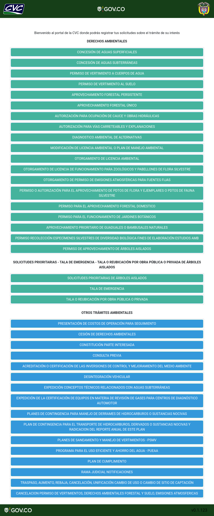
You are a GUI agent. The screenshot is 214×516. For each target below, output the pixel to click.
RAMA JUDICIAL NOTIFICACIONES (107, 472)
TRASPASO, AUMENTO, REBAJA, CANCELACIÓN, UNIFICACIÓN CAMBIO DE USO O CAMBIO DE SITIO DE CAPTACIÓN (107, 483)
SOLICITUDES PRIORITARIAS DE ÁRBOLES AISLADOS (107, 278)
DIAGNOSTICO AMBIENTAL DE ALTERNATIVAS (107, 137)
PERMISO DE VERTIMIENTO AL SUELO (107, 84)
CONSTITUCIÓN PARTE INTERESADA (107, 345)
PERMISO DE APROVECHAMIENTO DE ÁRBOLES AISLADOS (107, 249)
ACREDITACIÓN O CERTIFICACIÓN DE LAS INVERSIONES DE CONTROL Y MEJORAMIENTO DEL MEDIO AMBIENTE (106, 366)
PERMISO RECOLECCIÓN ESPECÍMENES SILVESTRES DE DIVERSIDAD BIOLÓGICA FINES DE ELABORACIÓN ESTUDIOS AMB (107, 238)
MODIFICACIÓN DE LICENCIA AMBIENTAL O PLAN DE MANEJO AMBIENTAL (107, 148)
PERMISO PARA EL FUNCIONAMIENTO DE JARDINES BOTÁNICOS (107, 217)
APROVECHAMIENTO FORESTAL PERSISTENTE (107, 95)
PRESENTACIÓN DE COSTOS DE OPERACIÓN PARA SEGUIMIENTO (107, 324)
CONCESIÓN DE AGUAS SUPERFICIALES (107, 52)
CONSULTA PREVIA (107, 356)
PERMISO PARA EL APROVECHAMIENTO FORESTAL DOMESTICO (107, 206)
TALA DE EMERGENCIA (107, 289)
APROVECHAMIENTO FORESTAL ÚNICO (107, 105)
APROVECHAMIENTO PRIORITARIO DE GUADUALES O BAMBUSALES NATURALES (107, 227)
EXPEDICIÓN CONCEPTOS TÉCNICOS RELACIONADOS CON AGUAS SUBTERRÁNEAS (107, 387)
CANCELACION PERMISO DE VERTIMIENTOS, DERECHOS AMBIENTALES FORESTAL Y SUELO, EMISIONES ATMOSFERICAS (107, 493)
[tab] (107, 52)
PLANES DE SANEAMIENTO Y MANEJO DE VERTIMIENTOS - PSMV (107, 440)
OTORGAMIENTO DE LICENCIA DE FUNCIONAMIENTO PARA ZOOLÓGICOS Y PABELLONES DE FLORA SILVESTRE (106, 169)
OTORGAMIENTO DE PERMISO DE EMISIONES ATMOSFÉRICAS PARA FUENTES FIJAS (107, 180)
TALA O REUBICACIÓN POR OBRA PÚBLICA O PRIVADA (107, 299)
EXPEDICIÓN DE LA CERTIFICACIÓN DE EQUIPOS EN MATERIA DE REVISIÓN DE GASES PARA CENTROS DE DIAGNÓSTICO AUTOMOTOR (107, 400)
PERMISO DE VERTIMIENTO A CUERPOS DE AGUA (107, 73)
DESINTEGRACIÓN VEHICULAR (107, 377)
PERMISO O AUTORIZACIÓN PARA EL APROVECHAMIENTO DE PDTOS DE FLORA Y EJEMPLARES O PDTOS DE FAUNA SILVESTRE (106, 193)
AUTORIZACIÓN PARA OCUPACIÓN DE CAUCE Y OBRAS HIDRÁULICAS (107, 116)
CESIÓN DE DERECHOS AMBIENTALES (107, 334)
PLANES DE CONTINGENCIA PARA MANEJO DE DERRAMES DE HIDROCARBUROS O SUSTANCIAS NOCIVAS (107, 414)
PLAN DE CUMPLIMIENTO (107, 461)
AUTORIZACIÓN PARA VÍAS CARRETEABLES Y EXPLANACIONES (107, 127)
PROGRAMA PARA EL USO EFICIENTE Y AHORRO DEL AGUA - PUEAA (107, 451)
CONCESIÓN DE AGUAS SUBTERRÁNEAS (107, 63)
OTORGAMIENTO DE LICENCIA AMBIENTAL (107, 159)
